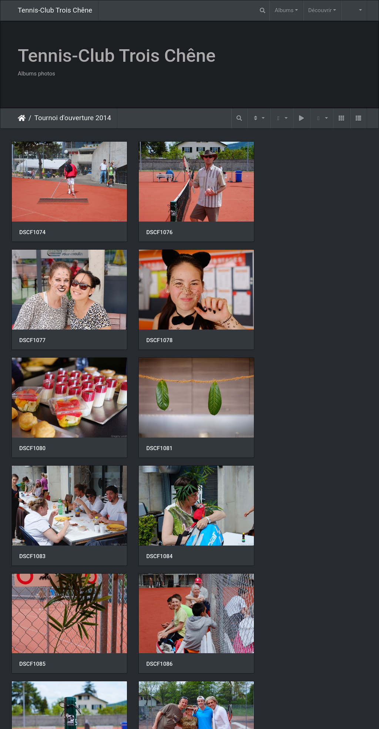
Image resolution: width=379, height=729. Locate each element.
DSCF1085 (277, 438)
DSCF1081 (277, 334)
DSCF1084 (155, 438)
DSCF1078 (32, 334)
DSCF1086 (32, 543)
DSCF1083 (32, 438)
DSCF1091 (32, 648)
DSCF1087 (155, 543)
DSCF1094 (155, 648)
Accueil (22, 118)
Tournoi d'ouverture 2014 (72, 118)
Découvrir (320, 10)
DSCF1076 (155, 229)
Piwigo (206, 714)
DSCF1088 (277, 543)
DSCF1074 (32, 229)
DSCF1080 (155, 334)
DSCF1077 (277, 229)
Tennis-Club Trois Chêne (55, 10)
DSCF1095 (277, 648)
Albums (284, 10)
